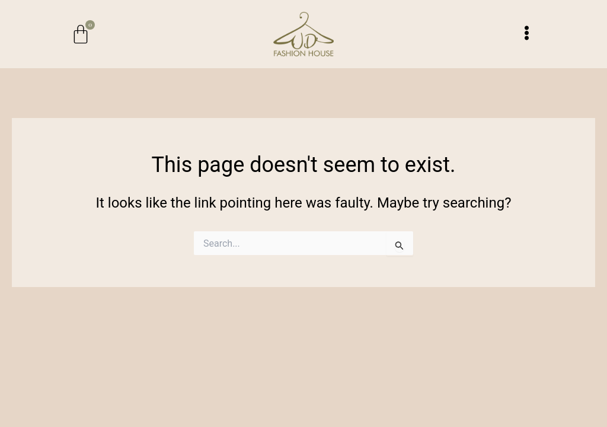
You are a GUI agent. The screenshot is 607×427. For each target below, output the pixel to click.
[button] (526, 34)
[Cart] (81, 34)
